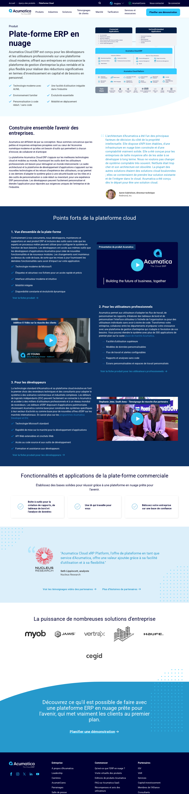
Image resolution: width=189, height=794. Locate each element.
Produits (39, 12)
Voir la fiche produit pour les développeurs (37, 455)
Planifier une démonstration (163, 12)
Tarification (113, 12)
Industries (53, 12)
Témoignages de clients (83, 12)
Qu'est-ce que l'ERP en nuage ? (110, 768)
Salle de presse (59, 792)
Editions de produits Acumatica (110, 778)
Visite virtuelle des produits (108, 773)
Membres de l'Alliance (149, 787)
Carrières (56, 778)
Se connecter (174, 3)
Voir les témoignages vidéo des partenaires (68, 589)
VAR (140, 773)
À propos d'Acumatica (62, 768)
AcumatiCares (136, 3)
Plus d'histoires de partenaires (119, 589)
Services (142, 778)
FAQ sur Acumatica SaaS (107, 782)
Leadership (57, 773)
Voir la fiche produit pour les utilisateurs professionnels (132, 371)
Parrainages (57, 787)
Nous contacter (157, 3)
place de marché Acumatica (139, 335)
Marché (99, 12)
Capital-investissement (149, 782)
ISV (139, 768)
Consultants (144, 792)
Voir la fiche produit (24, 297)
